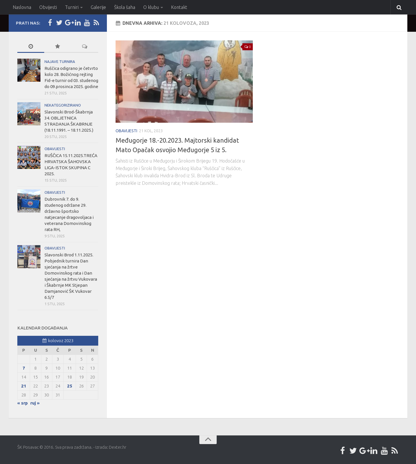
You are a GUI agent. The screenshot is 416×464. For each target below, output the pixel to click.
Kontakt (179, 7)
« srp (22, 402)
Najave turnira (59, 61)
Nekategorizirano (62, 105)
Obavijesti (126, 130)
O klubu (151, 7)
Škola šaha (124, 7)
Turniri (72, 7)
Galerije (98, 7)
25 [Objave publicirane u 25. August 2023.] (69, 385)
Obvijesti (48, 7)
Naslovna (22, 7)
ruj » (35, 402)
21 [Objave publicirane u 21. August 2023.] (23, 385)
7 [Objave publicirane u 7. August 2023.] (24, 368)
